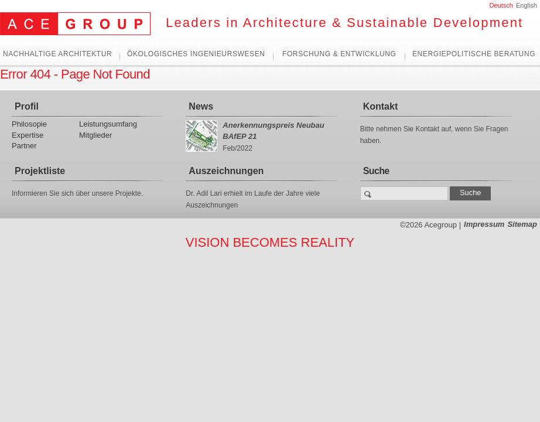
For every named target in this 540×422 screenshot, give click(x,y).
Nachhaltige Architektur (57, 54)
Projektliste (40, 171)
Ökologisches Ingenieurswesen (196, 54)
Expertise (27, 135)
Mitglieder (95, 135)
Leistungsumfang (108, 124)
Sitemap (522, 224)
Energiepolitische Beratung (473, 54)
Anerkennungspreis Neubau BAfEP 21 (273, 131)
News (201, 106)
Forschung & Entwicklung (339, 54)
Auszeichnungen (226, 171)
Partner (24, 145)
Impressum (484, 224)
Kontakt (380, 106)
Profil (27, 106)
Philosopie (29, 124)
